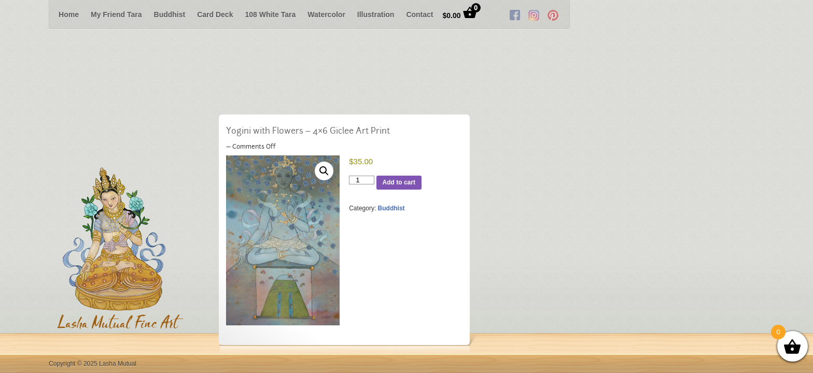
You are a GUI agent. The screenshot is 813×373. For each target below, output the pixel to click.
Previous (17, 14)
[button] (324, 171)
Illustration (376, 14)
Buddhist (170, 14)
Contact (419, 14)
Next (795, 14)
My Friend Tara (116, 14)
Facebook (709, 14)
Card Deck (215, 14)
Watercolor (326, 14)
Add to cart (401, 182)
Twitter (728, 14)
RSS (747, 14)
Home (69, 14)
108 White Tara (270, 14)
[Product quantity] (362, 180)
